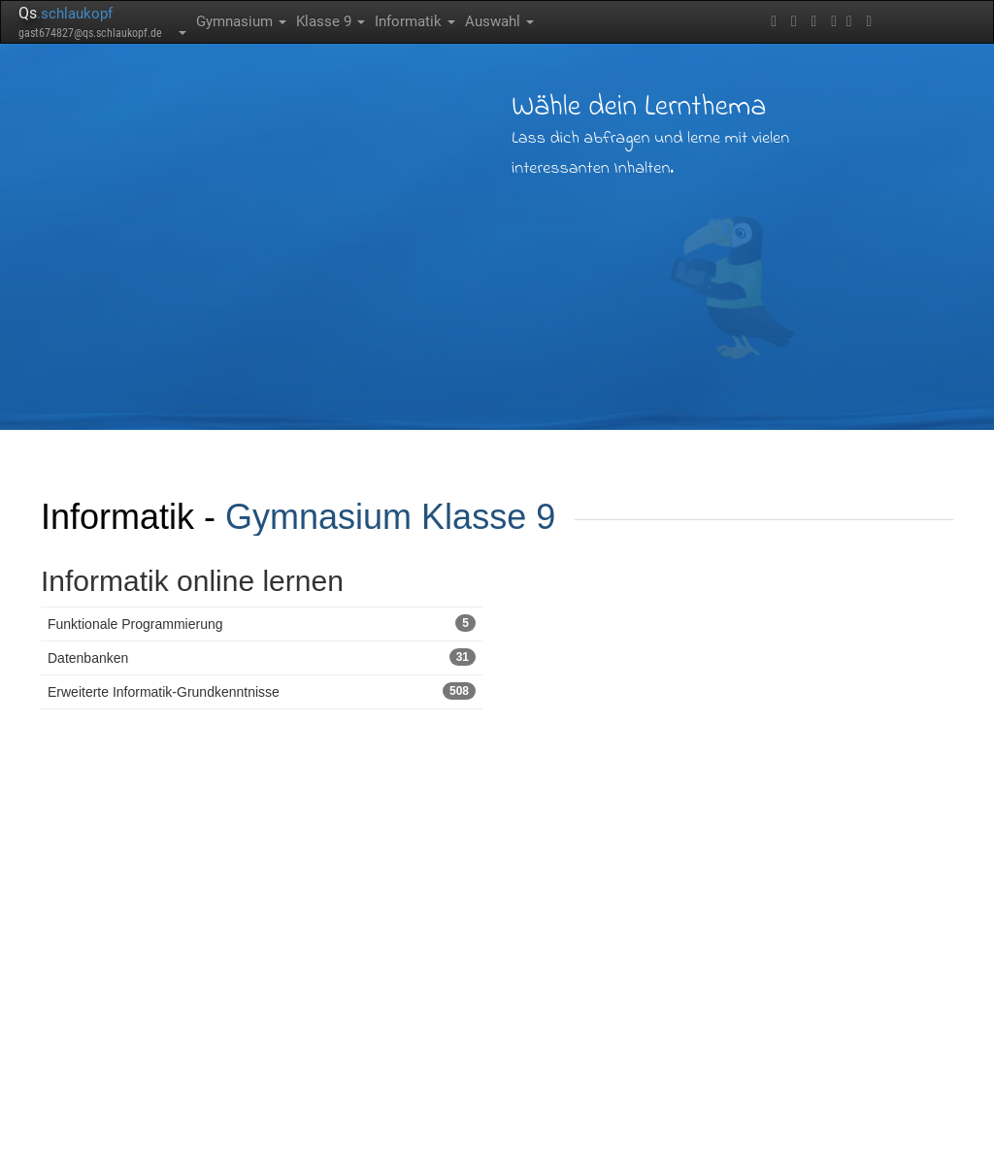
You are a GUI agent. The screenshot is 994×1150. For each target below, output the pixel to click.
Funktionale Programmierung (262, 623)
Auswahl (499, 21)
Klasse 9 (330, 21)
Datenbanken (262, 657)
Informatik (415, 21)
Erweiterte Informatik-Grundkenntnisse (262, 691)
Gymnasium (241, 21)
